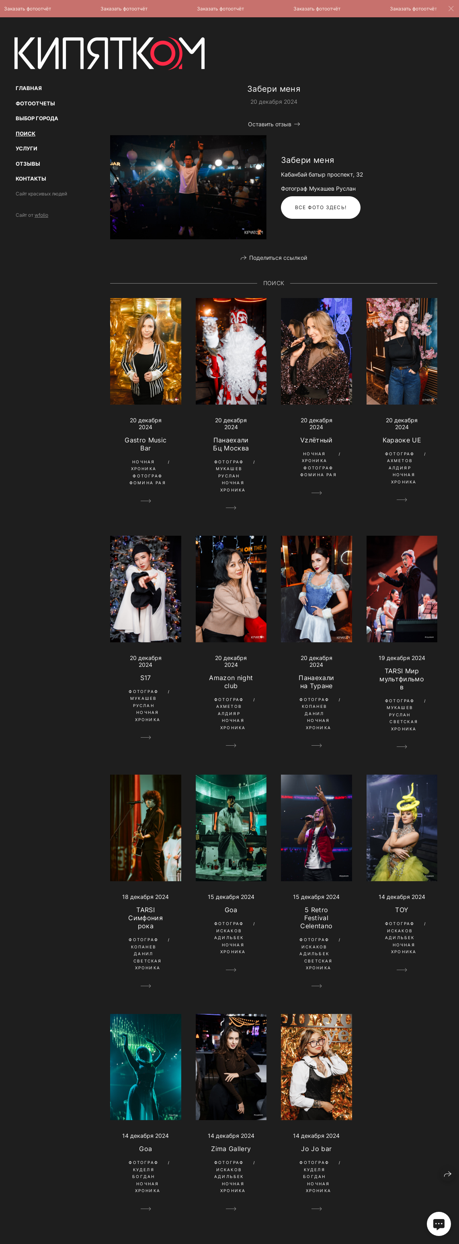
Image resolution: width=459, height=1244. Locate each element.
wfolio (41, 215)
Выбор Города (37, 118)
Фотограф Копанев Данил (314, 706)
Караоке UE (402, 440)
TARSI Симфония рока (145, 918)
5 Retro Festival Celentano (316, 918)
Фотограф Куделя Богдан (143, 1169)
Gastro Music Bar (145, 444)
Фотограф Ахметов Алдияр (400, 460)
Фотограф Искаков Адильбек (229, 930)
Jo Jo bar (316, 1149)
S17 (145, 678)
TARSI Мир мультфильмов (401, 679)
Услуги (26, 148)
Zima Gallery (231, 1149)
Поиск (25, 133)
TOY (401, 910)
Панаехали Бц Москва (231, 444)
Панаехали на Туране (316, 682)
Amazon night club (231, 682)
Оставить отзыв (269, 124)
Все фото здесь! (320, 207)
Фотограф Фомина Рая (147, 479)
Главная (29, 88)
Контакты (31, 178)
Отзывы (28, 163)
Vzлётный (316, 440)
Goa (231, 910)
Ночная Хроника (143, 465)
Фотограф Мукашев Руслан (229, 468)
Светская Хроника (403, 725)
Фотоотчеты (35, 103)
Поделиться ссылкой (278, 257)
